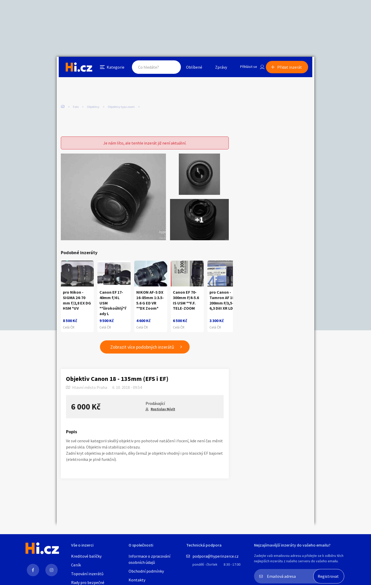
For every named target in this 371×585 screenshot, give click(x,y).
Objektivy (93, 108)
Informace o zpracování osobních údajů (149, 559)
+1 (199, 220)
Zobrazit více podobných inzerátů (142, 348)
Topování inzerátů (87, 573)
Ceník (76, 564)
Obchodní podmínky (146, 571)
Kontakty (137, 579)
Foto (76, 108)
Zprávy (216, 68)
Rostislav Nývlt (163, 409)
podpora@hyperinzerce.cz (215, 556)
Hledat (167, 68)
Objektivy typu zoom (121, 108)
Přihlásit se (245, 68)
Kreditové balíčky (86, 556)
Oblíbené (189, 68)
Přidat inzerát (291, 68)
